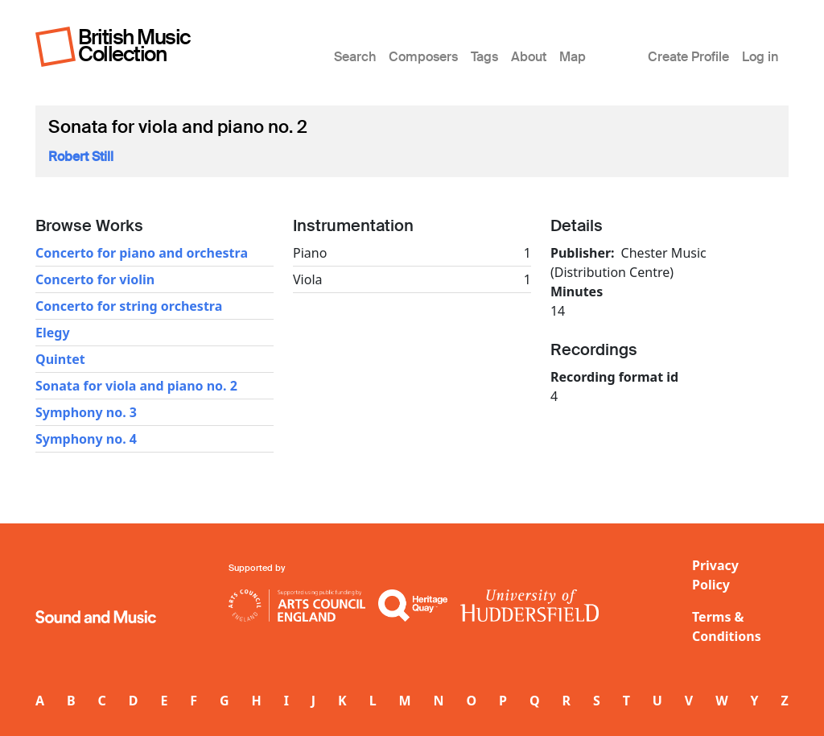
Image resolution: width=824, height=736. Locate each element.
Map (572, 56)
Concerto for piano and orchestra (141, 253)
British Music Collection (134, 45)
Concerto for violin (94, 279)
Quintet (60, 359)
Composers (423, 56)
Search (355, 56)
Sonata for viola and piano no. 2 (136, 386)
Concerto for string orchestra (128, 306)
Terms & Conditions (726, 626)
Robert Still (80, 156)
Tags (484, 56)
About (528, 56)
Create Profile (688, 56)
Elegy (52, 332)
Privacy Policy (715, 574)
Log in (760, 56)
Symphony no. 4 (86, 439)
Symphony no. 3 (86, 412)
